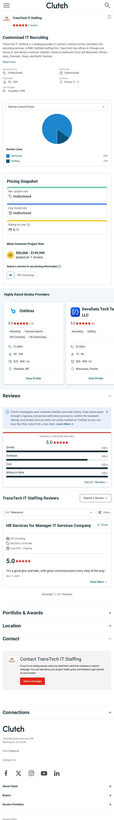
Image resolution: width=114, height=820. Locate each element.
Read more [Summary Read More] (9, 62)
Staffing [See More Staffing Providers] (15, 161)
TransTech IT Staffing (27, 18)
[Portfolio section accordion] (57, 613)
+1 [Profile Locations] (77, 81)
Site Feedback (11, 751)
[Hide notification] (107, 411)
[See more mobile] (99, 582)
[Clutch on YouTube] (44, 773)
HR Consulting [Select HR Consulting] (25, 275)
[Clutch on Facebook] (6, 773)
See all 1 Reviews (95, 482)
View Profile (33, 378)
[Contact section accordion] (57, 638)
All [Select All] (10, 275)
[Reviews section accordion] (57, 395)
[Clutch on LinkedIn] (56, 773)
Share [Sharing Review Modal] (104, 524)
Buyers (7, 795)
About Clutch (10, 786)
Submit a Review (93, 498)
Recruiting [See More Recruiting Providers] (16, 155)
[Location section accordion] (57, 625)
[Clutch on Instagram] (31, 773)
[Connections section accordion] (57, 712)
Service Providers (13, 804)
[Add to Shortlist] (109, 17)
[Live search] (107, 5)
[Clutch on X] (18, 773)
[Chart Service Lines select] (57, 106)
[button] (49, 512)
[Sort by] (49, 512)
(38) (93, 323)
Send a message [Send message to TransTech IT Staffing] (32, 681)
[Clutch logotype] (13, 729)
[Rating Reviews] (19, 25)
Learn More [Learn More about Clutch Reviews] (63, 424)
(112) (31, 323)
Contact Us (9, 760)
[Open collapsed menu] (7, 5)
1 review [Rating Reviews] (33, 25)
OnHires (27, 311)
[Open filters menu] (104, 512)
